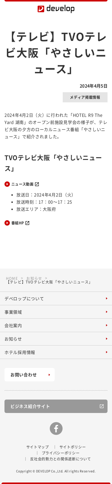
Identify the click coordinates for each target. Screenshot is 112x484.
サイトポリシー (72, 447)
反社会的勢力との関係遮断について (60, 459)
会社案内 (13, 325)
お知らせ (13, 339)
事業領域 (13, 312)
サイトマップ (37, 447)
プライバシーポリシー (61, 453)
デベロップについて (24, 298)
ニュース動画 (22, 184)
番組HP (17, 223)
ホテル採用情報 (19, 352)
